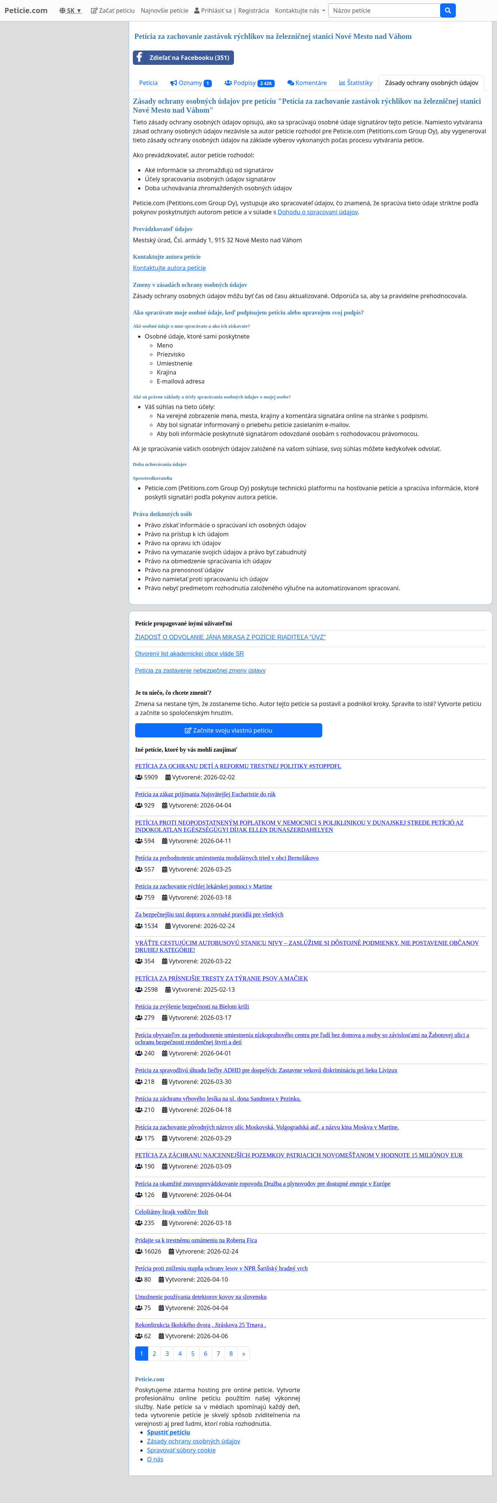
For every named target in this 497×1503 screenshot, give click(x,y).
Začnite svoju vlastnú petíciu (228, 730)
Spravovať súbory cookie (181, 1450)
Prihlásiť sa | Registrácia (231, 10)
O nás (155, 1459)
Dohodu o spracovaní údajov (317, 212)
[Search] (384, 10)
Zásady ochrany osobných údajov (431, 83)
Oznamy (191, 83)
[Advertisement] (60, 133)
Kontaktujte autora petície (169, 268)
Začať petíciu (113, 10)
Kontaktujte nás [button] (298, 10)
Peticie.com (26, 10)
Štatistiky (355, 83)
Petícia (148, 83)
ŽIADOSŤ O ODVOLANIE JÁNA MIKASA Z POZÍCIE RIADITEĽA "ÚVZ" (230, 637)
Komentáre (307, 83)
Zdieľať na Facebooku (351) (181, 57)
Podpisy (249, 83)
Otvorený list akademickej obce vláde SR (189, 654)
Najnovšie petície (164, 10)
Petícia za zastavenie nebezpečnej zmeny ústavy (200, 670)
